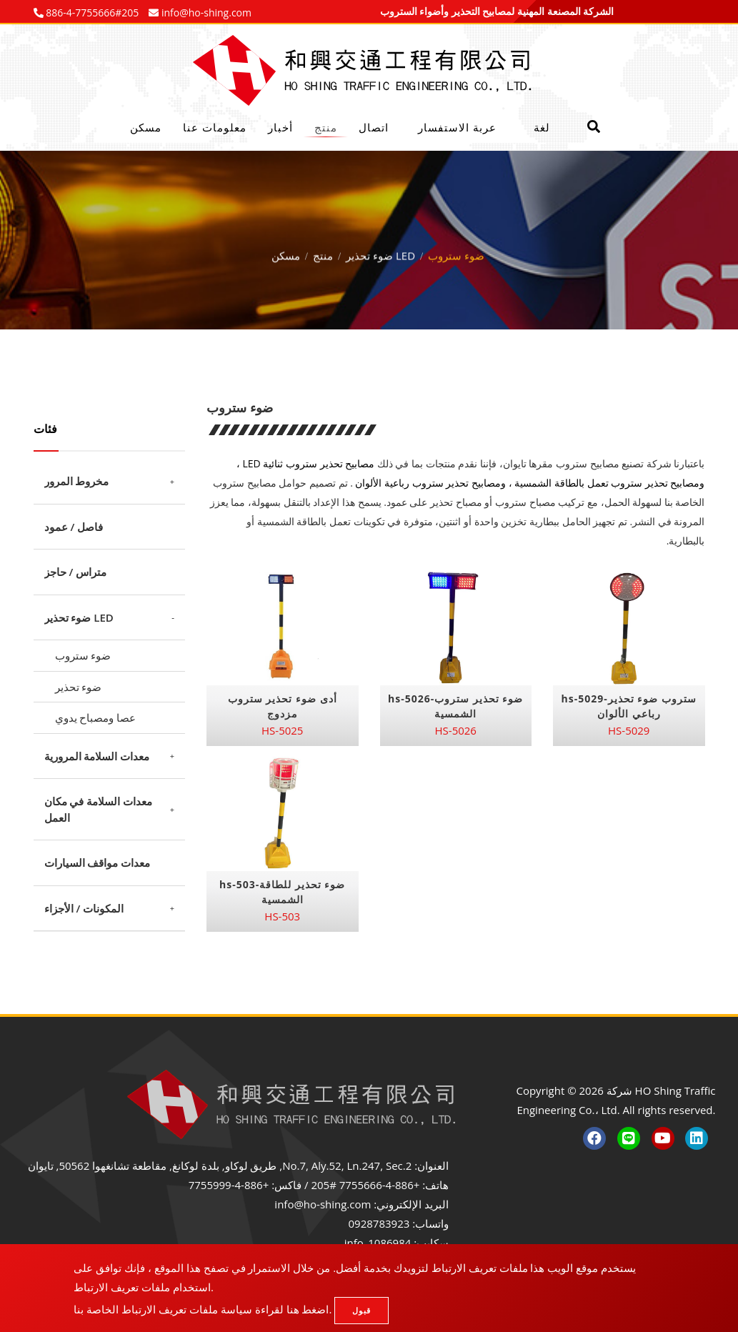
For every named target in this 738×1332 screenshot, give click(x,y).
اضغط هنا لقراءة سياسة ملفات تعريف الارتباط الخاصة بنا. (202, 1309)
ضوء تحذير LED (380, 253)
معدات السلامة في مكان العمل (98, 809)
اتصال (374, 127)
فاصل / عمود (74, 527)
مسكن (145, 127)
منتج (325, 127)
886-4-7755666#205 (91, 12)
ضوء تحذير (78, 687)
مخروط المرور (76, 481)
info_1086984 (378, 1243)
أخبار (280, 127)
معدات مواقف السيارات (97, 862)
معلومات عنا (214, 127)
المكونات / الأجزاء (84, 908)
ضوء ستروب (83, 655)
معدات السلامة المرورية (97, 756)
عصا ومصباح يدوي (95, 717)
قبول (361, 1310)
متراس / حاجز (75, 572)
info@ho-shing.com (322, 1204)
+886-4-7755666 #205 (365, 1185)
